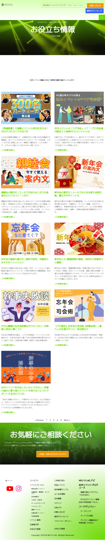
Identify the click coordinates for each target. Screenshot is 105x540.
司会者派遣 (35, 516)
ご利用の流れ (59, 480)
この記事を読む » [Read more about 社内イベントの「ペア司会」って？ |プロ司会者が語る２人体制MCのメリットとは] (61, 150)
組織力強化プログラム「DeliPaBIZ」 (88, 493)
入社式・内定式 (36, 500)
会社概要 (57, 498)
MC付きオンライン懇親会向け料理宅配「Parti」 (89, 501)
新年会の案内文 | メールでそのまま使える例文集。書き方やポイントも (78, 194)
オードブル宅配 (86, 515)
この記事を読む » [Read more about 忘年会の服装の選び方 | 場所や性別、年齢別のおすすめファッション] (8, 278)
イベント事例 (35, 520)
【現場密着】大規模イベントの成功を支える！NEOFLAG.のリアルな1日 (25, 130)
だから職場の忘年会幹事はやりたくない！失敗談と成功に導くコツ (25, 327)
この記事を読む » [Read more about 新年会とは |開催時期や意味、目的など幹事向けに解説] (61, 283)
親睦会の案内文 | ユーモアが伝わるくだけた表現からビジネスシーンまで (24, 194)
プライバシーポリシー (63, 521)
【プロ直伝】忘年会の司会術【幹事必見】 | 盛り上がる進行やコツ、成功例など (78, 327)
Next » (67, 420)
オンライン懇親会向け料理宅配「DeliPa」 (88, 521)
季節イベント (35, 510)
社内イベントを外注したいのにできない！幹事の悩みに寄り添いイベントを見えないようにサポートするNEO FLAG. (25, 390)
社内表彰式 (35, 497)
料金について (59, 485)
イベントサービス (37, 485)
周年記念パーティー (38, 489)
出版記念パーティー (38, 513)
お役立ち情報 (35, 529)
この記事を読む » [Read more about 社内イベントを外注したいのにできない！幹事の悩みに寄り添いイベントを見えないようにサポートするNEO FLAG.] (8, 412)
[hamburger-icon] (102, 17)
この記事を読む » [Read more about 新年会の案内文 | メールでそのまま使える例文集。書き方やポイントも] (61, 216)
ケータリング (85, 511)
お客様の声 (34, 524)
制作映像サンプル (61, 489)
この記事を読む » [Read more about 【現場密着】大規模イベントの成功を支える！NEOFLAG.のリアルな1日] (8, 150)
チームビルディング (38, 503)
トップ (47, 36)
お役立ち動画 (59, 528)
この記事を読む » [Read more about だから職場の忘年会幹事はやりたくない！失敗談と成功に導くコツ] (8, 345)
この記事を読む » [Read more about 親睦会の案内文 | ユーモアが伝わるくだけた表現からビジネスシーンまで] (8, 216)
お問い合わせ (59, 512)
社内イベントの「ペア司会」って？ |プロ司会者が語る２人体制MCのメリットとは (78, 130)
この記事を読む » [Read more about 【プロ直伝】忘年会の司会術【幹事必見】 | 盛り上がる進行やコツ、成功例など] (61, 345)
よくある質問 (59, 494)
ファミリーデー (36, 507)
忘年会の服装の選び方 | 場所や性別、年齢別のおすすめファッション (24, 260)
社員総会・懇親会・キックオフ (40, 493)
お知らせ (57, 507)
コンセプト (34, 480)
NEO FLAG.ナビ (87, 480)
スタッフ (57, 503)
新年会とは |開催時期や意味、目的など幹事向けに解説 (78, 260)
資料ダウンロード (61, 516)
